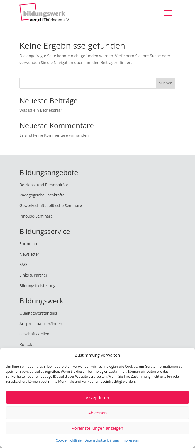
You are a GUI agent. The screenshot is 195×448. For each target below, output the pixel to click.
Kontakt (27, 344)
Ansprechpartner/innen (41, 323)
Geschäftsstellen (34, 334)
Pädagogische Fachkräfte (42, 195)
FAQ (23, 264)
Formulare (29, 243)
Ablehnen (97, 412)
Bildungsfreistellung (37, 285)
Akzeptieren (97, 397)
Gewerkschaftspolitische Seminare (51, 205)
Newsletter (29, 254)
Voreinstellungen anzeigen (97, 428)
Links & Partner (33, 275)
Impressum (130, 440)
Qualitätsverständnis (38, 313)
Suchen (165, 83)
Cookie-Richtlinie (69, 440)
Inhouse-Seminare (36, 216)
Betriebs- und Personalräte (44, 184)
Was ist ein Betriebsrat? (41, 110)
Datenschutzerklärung (101, 440)
